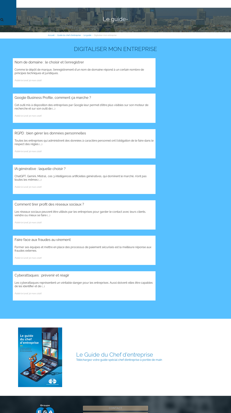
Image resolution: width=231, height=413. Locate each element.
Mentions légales (133, 399)
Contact (165, 3)
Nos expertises (78, 3)
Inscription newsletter (115, 289)
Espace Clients (182, 3)
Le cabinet (61, 3)
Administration (34, 331)
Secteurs (119, 3)
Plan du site (19, 331)
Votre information (101, 3)
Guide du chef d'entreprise (142, 3)
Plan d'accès (69, 358)
